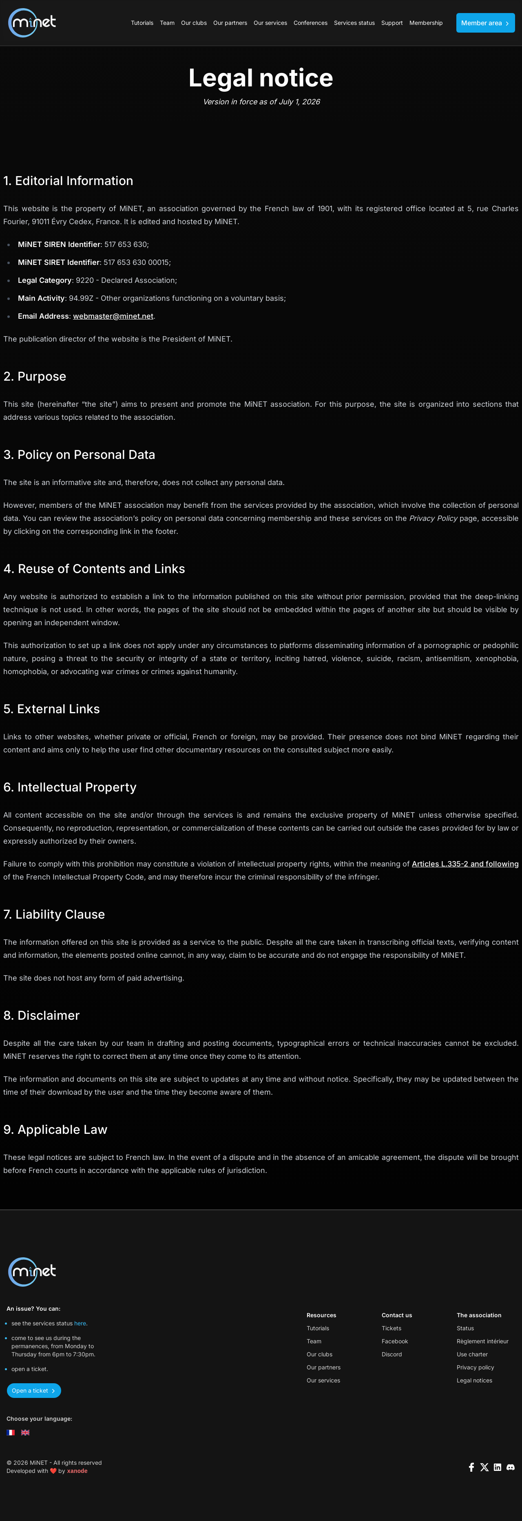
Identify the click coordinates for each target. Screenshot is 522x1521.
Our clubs (194, 22)
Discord (392, 1354)
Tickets (391, 1328)
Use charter (472, 1354)
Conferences (310, 22)
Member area (485, 23)
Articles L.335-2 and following (465, 864)
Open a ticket (34, 1390)
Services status (354, 22)
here (80, 1323)
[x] (484, 1467)
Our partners (230, 22)
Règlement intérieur (483, 1341)
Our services (270, 22)
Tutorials (142, 22)
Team (167, 22)
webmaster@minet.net (113, 316)
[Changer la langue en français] (11, 1432)
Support (392, 22)
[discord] (510, 1467)
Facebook (395, 1341)
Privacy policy (475, 1367)
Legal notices (474, 1380)
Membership (426, 22)
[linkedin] (497, 1467)
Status (465, 1328)
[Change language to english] (25, 1432)
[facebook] (471, 1467)
